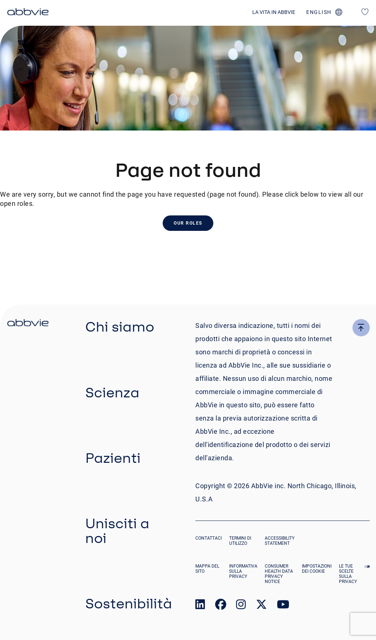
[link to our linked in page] (200, 606)
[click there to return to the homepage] (27, 324)
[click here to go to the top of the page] (361, 327)
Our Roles (188, 223)
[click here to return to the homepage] (27, 13)
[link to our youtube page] (283, 606)
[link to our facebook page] (220, 606)
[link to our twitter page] (261, 606)
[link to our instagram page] (241, 606)
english (319, 12)
